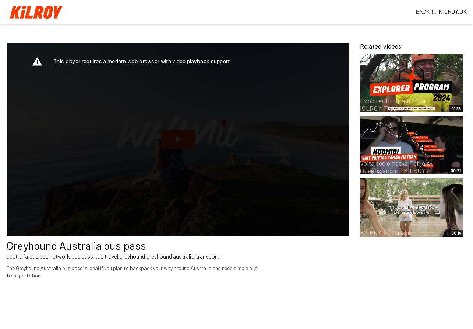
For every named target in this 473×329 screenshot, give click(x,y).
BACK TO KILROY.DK (441, 11)
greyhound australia (170, 256)
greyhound (132, 256)
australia (17, 256)
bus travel (106, 256)
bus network (55, 256)
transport (207, 256)
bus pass (82, 256)
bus (33, 256)
